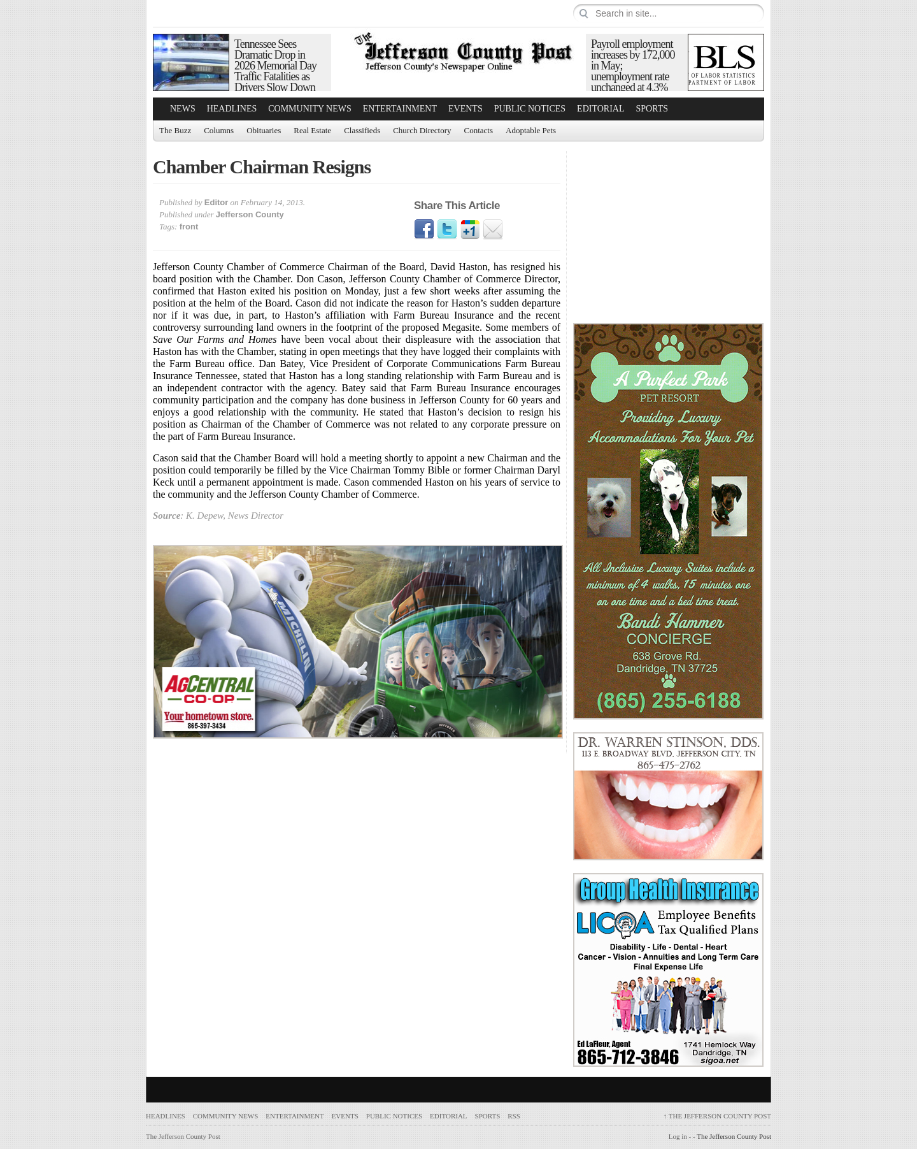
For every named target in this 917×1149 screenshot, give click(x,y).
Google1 (470, 229)
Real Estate (312, 130)
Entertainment (400, 108)
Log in (678, 1136)
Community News (310, 108)
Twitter (447, 229)
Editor (216, 202)
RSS (514, 1116)
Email (493, 229)
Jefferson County (250, 214)
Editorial (600, 108)
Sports (652, 108)
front (189, 226)
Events (465, 108)
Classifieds (362, 130)
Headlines (232, 108)
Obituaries (263, 130)
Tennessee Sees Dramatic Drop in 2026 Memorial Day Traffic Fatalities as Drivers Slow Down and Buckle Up (275, 71)
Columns (219, 130)
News (182, 108)
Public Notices (529, 108)
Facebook (424, 229)
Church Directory (422, 130)
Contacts (479, 130)
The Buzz (175, 130)
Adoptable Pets (531, 130)
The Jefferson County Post (717, 1116)
